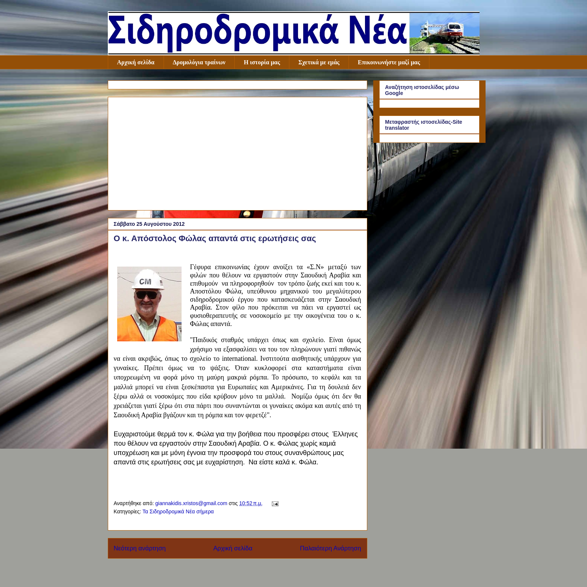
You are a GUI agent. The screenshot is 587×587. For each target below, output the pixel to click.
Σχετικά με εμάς (319, 62)
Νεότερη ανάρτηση (140, 548)
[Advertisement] (237, 152)
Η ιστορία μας (262, 62)
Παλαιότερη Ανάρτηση (330, 548)
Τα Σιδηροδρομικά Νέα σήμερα (178, 511)
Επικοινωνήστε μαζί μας (389, 62)
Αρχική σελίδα (136, 62)
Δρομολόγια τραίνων (199, 62)
